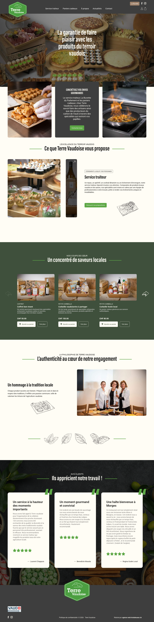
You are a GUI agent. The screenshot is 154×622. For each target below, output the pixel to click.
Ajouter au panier (26, 324)
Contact (108, 8)
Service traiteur (52, 8)
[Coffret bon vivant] (36, 287)
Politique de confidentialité (68, 617)
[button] (141, 8)
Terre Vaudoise (90, 617)
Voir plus (42, 324)
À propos (85, 8)
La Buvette (134, 4)
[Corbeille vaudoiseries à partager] (77, 287)
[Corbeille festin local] (118, 287)
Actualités (97, 8)
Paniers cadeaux (70, 8)
